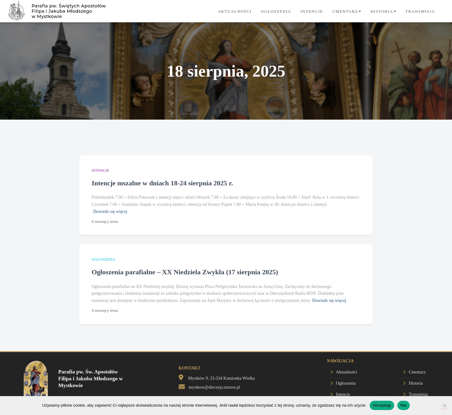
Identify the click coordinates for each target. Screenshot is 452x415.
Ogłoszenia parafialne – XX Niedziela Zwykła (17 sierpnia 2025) (185, 272)
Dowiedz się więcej (110, 211)
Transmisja (420, 11)
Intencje (311, 11)
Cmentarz (346, 11)
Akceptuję (382, 405)
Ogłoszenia (276, 11)
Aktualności (235, 11)
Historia (383, 11)
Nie (403, 405)
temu (105, 221)
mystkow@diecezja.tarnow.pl (214, 387)
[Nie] (444, 405)
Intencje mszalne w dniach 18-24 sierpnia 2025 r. (162, 183)
